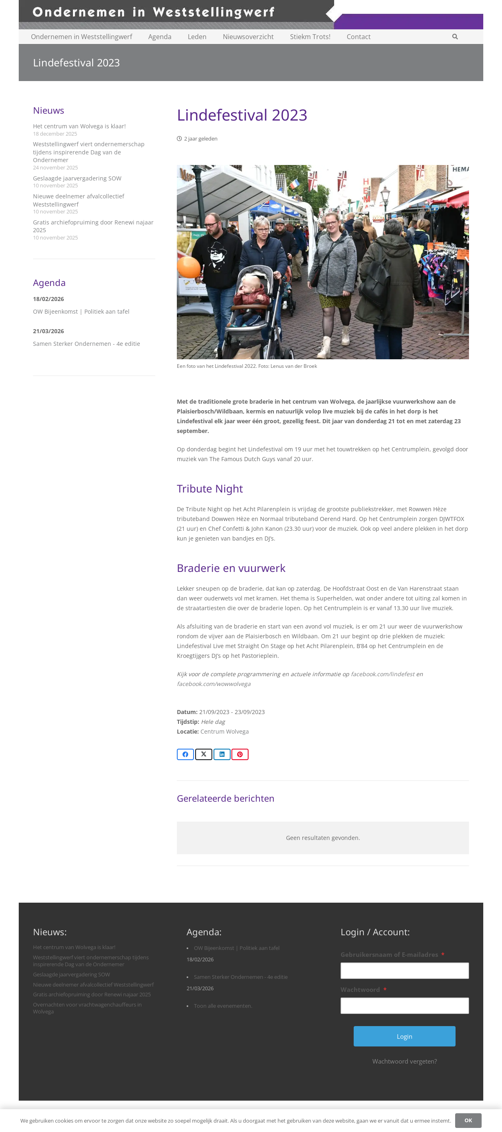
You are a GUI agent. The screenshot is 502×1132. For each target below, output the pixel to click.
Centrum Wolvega (224, 731)
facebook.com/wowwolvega (214, 684)
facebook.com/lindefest (382, 674)
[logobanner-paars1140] (251, 14)
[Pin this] (240, 754)
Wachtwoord (364, 989)
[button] (455, 36)
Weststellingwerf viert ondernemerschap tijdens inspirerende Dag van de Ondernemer (89, 152)
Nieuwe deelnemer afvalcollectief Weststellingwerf (93, 984)
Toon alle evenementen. (223, 1005)
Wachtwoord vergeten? (404, 1061)
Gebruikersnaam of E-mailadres (393, 954)
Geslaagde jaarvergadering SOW (77, 178)
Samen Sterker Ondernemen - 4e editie (86, 343)
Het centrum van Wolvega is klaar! (79, 126)
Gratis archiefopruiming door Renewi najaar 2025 (92, 994)
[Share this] (185, 754)
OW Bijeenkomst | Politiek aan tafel (81, 311)
